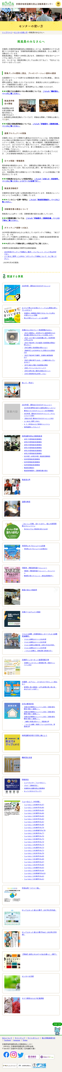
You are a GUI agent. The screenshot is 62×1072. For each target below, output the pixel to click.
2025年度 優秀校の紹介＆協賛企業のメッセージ (39, 408)
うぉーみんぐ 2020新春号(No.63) (35, 873)
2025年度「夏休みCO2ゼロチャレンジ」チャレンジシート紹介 (39, 414)
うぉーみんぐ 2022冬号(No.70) (34, 853)
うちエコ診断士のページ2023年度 (35, 642)
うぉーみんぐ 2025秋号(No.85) (34, 810)
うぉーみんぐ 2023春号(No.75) (34, 839)
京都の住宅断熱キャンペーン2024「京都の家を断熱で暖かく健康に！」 (39, 713)
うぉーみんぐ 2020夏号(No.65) (34, 867)
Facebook (7, 1040)
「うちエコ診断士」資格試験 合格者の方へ (38, 651)
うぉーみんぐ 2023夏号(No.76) (34, 836)
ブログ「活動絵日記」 (31, 785)
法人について (7, 1038)
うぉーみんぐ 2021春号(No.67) (34, 862)
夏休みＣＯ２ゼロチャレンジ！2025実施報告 (39, 411)
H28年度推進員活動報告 (32, 465)
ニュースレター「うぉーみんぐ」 (35, 782)
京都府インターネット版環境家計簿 (35, 660)
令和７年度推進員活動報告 (33, 439)
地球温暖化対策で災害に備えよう (34, 735)
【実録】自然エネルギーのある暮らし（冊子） (39, 954)
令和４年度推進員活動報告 (33, 448)
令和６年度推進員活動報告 (33, 442)
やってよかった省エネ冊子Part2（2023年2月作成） (39, 933)
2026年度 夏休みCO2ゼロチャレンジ (36, 286)
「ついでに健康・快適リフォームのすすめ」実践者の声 (39, 725)
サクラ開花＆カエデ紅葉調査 (33, 998)
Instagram (16, 1040)
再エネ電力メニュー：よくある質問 (36, 318)
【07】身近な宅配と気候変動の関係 (36, 365)
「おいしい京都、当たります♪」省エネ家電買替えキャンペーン (39, 525)
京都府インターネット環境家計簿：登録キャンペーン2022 (39, 664)
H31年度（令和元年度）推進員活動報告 (37, 456)
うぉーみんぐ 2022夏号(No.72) (34, 847)
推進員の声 (26, 480)
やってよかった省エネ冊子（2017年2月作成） (39, 910)
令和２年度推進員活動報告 (33, 453)
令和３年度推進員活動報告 (33, 450)
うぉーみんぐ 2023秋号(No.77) (34, 833)
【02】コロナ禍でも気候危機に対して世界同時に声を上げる (39, 339)
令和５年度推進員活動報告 (33, 445)
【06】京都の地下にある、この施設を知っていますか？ (39, 361)
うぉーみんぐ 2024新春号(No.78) (35, 830)
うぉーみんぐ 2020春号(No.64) (34, 870)
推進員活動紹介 (29, 468)
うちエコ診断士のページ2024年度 (35, 639)
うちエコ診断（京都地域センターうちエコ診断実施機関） (39, 635)
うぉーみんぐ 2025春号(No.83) (34, 816)
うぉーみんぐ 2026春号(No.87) (34, 804)
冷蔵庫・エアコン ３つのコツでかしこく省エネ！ (39, 683)
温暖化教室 (26, 502)
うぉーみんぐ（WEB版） (31, 802)
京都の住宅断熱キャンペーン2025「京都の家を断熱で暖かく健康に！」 (39, 708)
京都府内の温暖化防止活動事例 (34, 788)
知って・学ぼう (28, 383)
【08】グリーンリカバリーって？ (35, 368)
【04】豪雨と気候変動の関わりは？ (36, 347)
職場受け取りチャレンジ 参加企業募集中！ (39, 576)
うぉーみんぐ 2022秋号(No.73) (34, 845)
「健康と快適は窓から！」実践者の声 (36, 721)
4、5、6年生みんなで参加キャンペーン (37, 424)
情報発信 (25, 779)
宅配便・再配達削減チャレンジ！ (34, 568)
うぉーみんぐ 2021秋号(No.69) (34, 856)
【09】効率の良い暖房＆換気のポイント (37, 371)
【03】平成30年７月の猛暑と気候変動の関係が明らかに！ (39, 344)
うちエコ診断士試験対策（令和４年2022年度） (39, 645)
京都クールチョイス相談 (31, 612)
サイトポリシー (33, 1038)
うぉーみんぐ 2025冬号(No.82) (34, 819)
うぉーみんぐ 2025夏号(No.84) (34, 813)
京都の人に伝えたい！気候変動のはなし (37, 330)
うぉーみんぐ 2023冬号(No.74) (34, 842)
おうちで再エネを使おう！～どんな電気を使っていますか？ (39, 309)
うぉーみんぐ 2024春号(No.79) (34, 827)
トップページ (7, 32)
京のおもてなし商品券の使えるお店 (36, 529)
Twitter (25, 1040)
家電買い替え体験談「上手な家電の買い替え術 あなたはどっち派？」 (40, 688)
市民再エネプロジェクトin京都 (33, 546)
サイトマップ (20, 1038)
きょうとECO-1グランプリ (33, 791)
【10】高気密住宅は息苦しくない (35, 374)
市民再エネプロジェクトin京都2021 (35, 549)
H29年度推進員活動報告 (32, 462)
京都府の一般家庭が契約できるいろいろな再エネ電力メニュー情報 (39, 314)
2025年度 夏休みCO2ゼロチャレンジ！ (37, 405)
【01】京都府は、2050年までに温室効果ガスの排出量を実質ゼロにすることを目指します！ (39, 334)
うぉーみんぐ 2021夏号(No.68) (34, 859)
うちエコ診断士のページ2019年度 (35, 648)
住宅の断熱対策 (28, 704)
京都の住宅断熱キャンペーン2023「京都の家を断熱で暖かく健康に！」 (39, 718)
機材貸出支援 (27, 757)
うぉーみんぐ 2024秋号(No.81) (34, 822)
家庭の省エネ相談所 (29, 590)
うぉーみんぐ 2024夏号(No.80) (34, 825)
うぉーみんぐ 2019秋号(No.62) (34, 876)
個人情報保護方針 (48, 1038)
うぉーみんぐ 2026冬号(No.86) (34, 807)
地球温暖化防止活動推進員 (32, 436)
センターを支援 (28, 976)
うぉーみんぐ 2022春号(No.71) (34, 850)
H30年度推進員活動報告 (32, 459)
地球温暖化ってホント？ (32, 427)
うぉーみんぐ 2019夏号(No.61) (34, 879)
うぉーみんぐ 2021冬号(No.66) (34, 865)
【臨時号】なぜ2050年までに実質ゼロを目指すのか (39, 351)
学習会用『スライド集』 (31, 888)
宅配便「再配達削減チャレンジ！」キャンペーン (39, 572)
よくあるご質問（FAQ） (32, 421)
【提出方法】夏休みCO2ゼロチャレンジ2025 (39, 418)
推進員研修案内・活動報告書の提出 (36, 470)
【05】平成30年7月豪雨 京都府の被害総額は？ (38, 356)
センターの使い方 (20, 32)
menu (58, 5)
